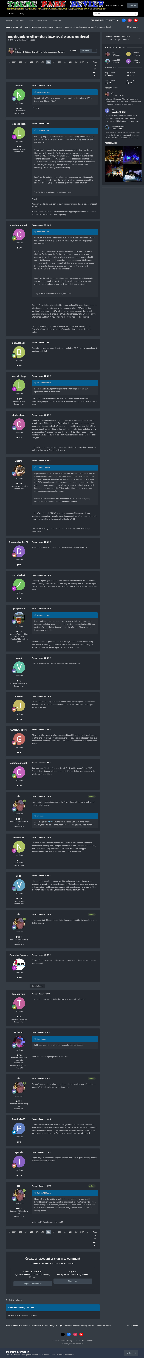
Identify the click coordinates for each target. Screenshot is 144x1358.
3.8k (19, 681)
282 (59, 62)
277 (31, 62)
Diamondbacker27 (18, 542)
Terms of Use (11, 1355)
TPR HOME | (95, 20)
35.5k (19, 819)
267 (19, 598)
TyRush (19, 1152)
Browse (11, 15)
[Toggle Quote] (35, 92)
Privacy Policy (66, 1340)
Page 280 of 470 (95, 68)
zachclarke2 (18, 575)
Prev (14, 62)
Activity (21, 14)
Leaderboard (56, 20)
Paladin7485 (18, 1119)
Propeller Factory (18, 955)
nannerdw (18, 837)
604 (19, 366)
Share (73, 51)
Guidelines (20, 20)
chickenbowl (18, 415)
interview (51, 822)
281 (54, 62)
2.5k (19, 631)
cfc (19, 49)
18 (19, 1142)
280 (48, 62)
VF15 (18, 875)
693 (19, 248)
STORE (112, 20)
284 (70, 62)
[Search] (106, 14)
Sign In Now (72, 1281)
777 (19, 860)
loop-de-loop (19, 123)
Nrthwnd (18, 1032)
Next (82, 62)
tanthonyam (18, 994)
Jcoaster (18, 696)
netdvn (135, 60)
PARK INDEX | (105, 20)
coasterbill (116, 60)
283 (65, 62)
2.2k (19, 719)
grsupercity (19, 608)
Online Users (42, 20)
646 (19, 1017)
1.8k (19, 484)
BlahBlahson (18, 343)
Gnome (18, 460)
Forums (9, 20)
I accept (131, 1353)
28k (19, 1055)
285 (76, 62)
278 (37, 62)
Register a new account (33, 1284)
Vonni (19, 658)
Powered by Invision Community (72, 1344)
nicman (19, 85)
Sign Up (133, 5)
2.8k (19, 438)
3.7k (19, 108)
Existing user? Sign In (115, 5)
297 (19, 147)
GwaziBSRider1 (18, 729)
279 (42, 62)
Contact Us (79, 1340)
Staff (31, 20)
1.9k (19, 1175)
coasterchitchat (18, 225)
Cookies (89, 1340)
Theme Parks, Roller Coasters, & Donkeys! (48, 52)
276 (26, 62)
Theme (55, 1340)
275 (20, 62)
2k (19, 565)
